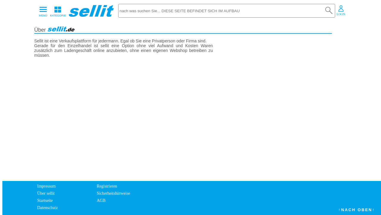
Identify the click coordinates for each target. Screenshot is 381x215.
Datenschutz (47, 207)
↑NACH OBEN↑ (356, 210)
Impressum (46, 186)
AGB (101, 200)
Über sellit (46, 193)
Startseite (45, 200)
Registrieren (107, 186)
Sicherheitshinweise (113, 193)
